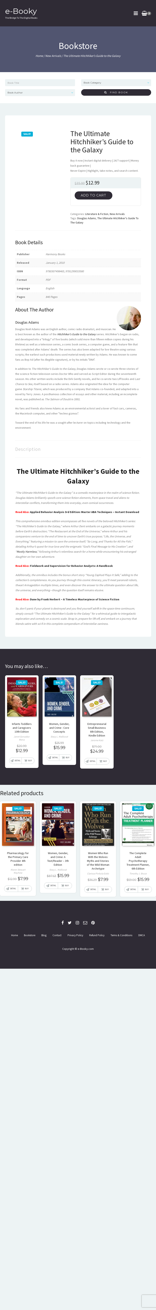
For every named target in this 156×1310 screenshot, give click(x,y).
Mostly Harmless (27, 551)
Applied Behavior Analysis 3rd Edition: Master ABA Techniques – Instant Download (84, 512)
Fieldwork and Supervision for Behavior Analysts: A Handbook (71, 566)
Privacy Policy (75, 935)
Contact (57, 935)
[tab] (28, 449)
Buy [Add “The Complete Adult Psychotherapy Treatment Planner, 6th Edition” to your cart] (147, 889)
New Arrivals (53, 56)
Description (28, 449)
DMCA (141, 935)
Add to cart (93, 195)
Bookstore (29, 935)
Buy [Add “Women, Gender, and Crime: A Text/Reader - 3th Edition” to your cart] (67, 885)
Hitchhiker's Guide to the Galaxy (76, 334)
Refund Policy (96, 935)
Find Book (116, 92)
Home (39, 56)
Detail (17, 760)
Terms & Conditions (121, 935)
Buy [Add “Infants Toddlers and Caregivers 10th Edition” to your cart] (30, 760)
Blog (43, 935)
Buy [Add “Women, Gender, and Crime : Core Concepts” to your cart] (67, 757)
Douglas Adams (86, 218)
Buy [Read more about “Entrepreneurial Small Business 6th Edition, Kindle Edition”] (105, 761)
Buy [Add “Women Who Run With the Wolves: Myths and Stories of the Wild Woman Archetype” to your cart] (107, 889)
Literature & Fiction (96, 214)
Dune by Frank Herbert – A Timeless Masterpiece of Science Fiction (74, 599)
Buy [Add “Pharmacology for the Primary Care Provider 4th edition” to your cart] (27, 888)
